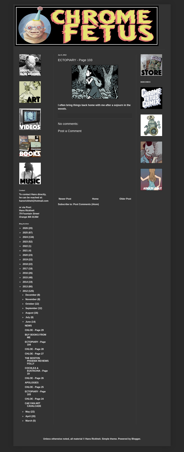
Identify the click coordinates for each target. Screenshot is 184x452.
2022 (25, 246)
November (31, 299)
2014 (25, 282)
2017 (25, 268)
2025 (25, 232)
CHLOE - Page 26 (34, 378)
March (29, 420)
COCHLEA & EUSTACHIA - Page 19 (36, 371)
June (28, 322)
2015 (25, 277)
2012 (25, 291)
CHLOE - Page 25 (34, 387)
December (31, 295)
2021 (25, 250)
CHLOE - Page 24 (34, 399)
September (31, 308)
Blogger (136, 439)
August (29, 313)
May (28, 411)
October (30, 304)
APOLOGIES (32, 382)
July (28, 317)
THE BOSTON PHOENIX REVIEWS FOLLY (37, 361)
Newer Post (65, 199)
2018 (25, 264)
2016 (25, 273)
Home (95, 199)
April (28, 416)
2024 (25, 237)
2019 (25, 259)
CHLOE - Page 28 (34, 349)
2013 (25, 286)
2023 (25, 241)
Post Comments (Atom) (86, 204)
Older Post (125, 199)
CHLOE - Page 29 (34, 330)
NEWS (28, 325)
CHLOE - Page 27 (34, 353)
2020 (25, 255)
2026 (25, 228)
